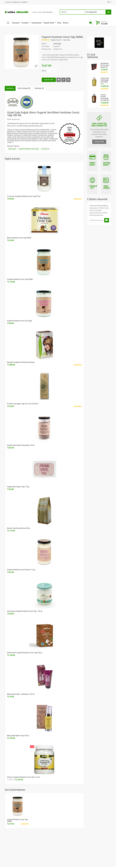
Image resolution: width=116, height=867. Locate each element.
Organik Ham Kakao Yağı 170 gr (18, 487)
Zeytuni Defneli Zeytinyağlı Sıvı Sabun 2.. (105, 97)
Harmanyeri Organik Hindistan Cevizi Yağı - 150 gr (24, 611)
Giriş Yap (16, 2)
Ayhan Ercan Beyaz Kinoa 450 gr (18, 528)
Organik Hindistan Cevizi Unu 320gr (19, 321)
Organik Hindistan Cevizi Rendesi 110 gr (21, 570)
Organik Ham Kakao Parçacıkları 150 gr (21, 445)
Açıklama (10, 88)
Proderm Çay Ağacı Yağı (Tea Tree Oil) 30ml (22, 404)
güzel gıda (12, 149)
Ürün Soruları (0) (24, 88)
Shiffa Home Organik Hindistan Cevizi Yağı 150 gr (24, 653)
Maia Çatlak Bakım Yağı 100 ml (18, 736)
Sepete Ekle (49, 80)
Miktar (44, 71)
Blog (59, 23)
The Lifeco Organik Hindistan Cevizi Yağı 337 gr (24, 196)
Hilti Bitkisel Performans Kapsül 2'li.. (105, 65)
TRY (109, 2)
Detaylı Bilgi (99, 141)
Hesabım (25, 23)
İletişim (66, 23)
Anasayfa (16, 23)
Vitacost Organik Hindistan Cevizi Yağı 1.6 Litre (23, 777)
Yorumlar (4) (39, 88)
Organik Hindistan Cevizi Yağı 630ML (20, 279)
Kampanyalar (36, 23)
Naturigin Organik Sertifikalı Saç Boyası (21, 362)
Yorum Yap (66, 40)
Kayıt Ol (24, 2)
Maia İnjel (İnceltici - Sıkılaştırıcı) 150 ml (21, 694)
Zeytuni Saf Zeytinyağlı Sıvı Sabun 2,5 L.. (105, 81)
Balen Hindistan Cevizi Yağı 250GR (19, 238)
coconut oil (45, 149)
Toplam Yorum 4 (56, 40)
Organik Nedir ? (49, 23)
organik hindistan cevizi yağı (29, 149)
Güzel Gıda (57, 44)
